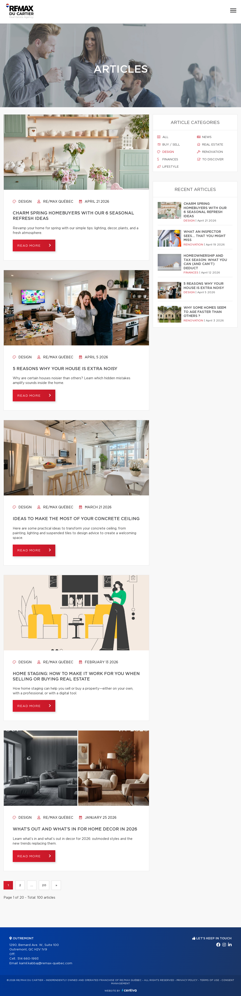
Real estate (210, 144)
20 (44, 885)
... (31, 885)
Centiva (129, 990)
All (163, 137)
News (204, 137)
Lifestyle (168, 166)
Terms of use (209, 980)
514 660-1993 (28, 958)
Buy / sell (168, 144)
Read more (29, 245)
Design (22, 201)
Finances (167, 159)
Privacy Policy (187, 980)
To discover (210, 159)
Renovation (210, 152)
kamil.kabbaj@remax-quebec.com (45, 963)
